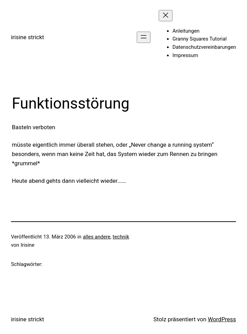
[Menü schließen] (165, 15)
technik (121, 237)
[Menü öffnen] (143, 37)
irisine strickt (27, 37)
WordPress (222, 319)
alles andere (96, 237)
